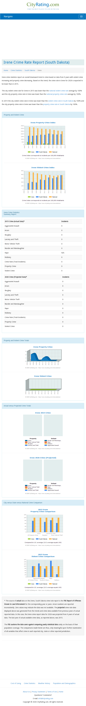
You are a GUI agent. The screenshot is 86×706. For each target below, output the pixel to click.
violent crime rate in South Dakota (61, 101)
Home (6, 70)
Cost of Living (16, 683)
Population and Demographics (64, 683)
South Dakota (30, 70)
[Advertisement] (43, 39)
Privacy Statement (38, 692)
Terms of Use (52, 692)
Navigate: (8, 16)
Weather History (44, 683)
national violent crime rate (58, 91)
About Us (26, 692)
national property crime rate (56, 94)
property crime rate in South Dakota (56, 104)
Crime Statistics (16, 70)
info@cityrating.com (45, 698)
